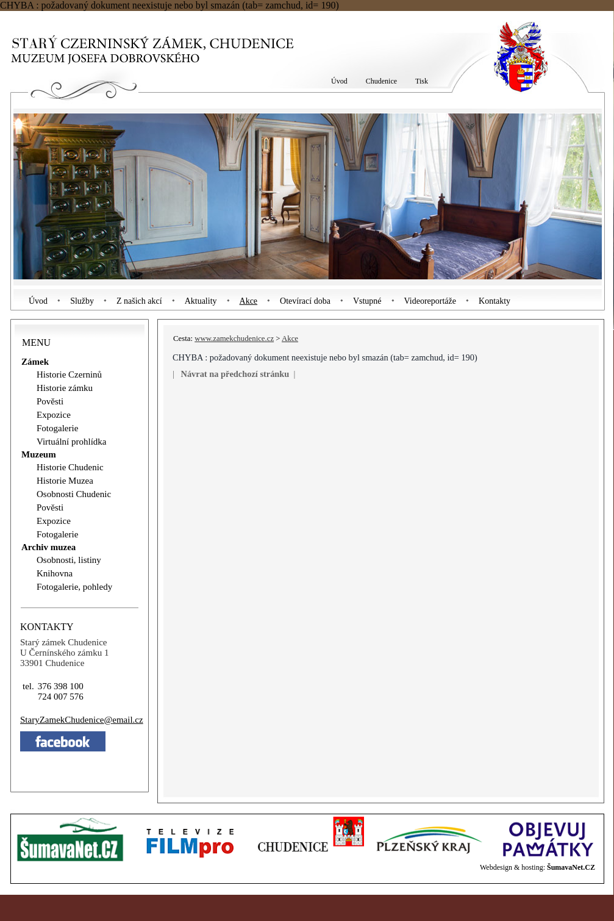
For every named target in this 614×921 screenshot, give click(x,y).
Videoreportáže (430, 301)
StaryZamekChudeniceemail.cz (81, 720)
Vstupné (367, 301)
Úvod (38, 301)
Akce (249, 301)
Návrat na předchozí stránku (234, 374)
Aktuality (201, 301)
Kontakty (494, 301)
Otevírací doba (305, 301)
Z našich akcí (139, 301)
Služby (82, 301)
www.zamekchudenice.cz (234, 338)
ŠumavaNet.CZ (571, 867)
